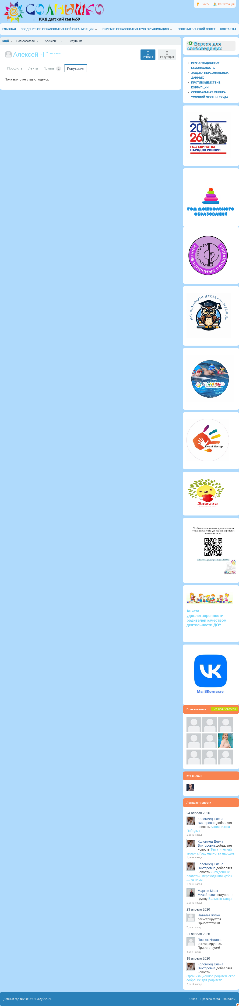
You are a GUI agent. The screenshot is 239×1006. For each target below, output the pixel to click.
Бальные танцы (220, 899)
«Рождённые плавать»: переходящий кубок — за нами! (209, 876)
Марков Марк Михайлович (208, 893)
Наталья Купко (209, 915)
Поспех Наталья (210, 940)
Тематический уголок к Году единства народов (210, 851)
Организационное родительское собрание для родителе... (210, 978)
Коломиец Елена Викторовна (210, 821)
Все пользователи (224, 709)
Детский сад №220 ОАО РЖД (23, 999)
